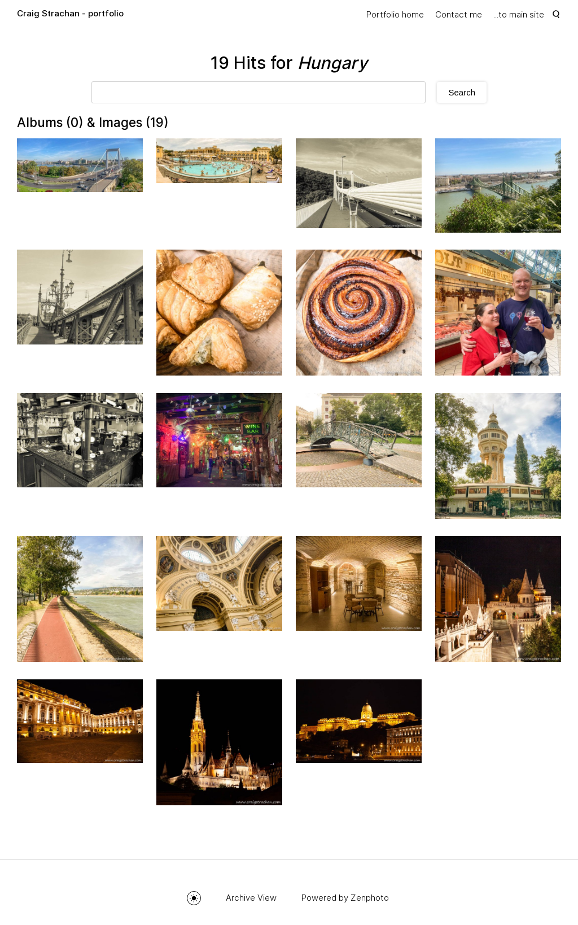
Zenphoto (370, 897)
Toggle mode (194, 898)
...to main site (518, 14)
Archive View (251, 897)
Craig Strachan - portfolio (70, 13)
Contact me (458, 14)
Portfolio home (395, 14)
